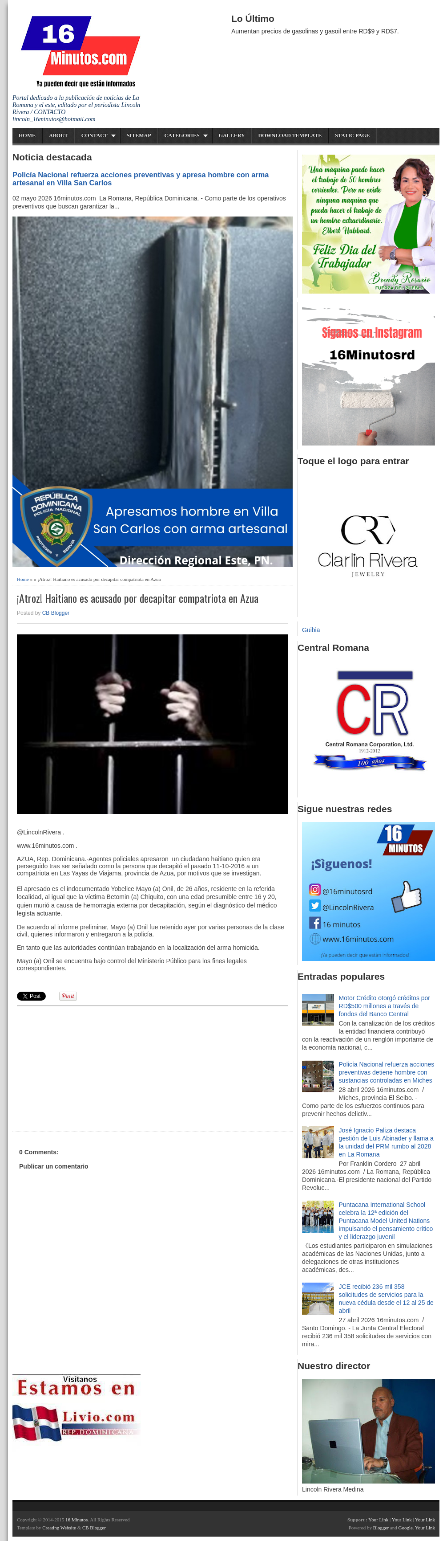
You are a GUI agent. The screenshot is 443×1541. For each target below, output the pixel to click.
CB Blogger (55, 613)
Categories (182, 135)
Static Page (352, 135)
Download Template (290, 135)
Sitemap (139, 135)
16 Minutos (76, 1519)
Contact (94, 135)
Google (405, 1527)
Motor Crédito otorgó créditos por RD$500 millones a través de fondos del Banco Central (384, 1006)
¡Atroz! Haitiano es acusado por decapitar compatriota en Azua (137, 598)
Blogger (381, 1527)
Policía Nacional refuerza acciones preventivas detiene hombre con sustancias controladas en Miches (387, 1072)
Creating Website (59, 1527)
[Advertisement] (86, 1067)
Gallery (232, 135)
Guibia (311, 630)
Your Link (378, 1519)
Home (27, 135)
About (58, 135)
